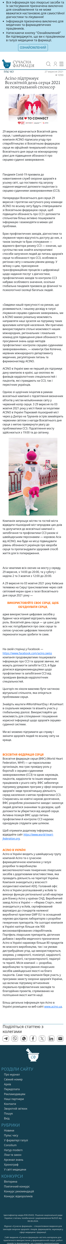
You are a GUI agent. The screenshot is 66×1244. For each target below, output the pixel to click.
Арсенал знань (13, 1160)
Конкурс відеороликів (18, 1196)
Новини (9, 1130)
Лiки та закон (12, 1155)
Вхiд (7, 1118)
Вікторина (10, 1181)
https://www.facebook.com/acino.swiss (27, 653)
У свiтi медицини (15, 1169)
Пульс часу (11, 1135)
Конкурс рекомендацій (19, 1191)
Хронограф (11, 1164)
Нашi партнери (14, 1099)
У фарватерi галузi (16, 1140)
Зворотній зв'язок (15, 1108)
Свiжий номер (13, 1079)
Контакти (10, 1104)
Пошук (8, 1113)
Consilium (10, 1145)
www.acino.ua (53, 1006)
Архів (7, 1084)
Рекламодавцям (14, 1094)
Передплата (12, 1089)
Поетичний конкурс (17, 1186)
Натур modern (13, 1150)
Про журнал (12, 1074)
